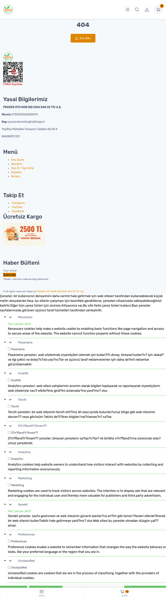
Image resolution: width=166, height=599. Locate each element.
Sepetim (16, 172)
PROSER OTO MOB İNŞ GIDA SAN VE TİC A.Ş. (60, 291)
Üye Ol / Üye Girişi (22, 168)
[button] (137, 9)
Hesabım (16, 164)
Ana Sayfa (17, 160)
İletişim (15, 176)
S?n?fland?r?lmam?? (32, 426)
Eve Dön (83, 38)
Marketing (25, 478)
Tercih (22, 399)
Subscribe (9, 275)
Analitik (23, 373)
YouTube (16, 207)
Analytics (24, 452)
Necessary (25, 317)
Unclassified (26, 561)
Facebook (17, 211)
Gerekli (23, 504)
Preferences (26, 534)
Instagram (18, 203)
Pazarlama (25, 342)
